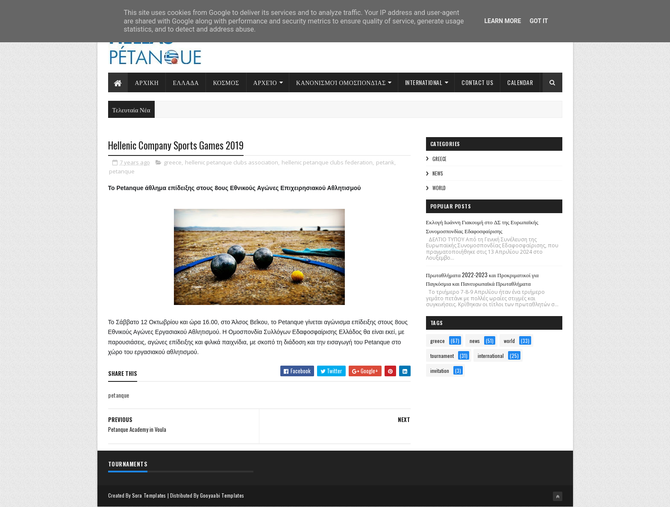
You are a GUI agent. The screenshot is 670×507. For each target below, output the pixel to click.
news (437, 173)
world (439, 188)
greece (173, 162)
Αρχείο (265, 82)
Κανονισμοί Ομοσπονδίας (341, 82)
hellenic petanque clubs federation (327, 162)
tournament (442, 355)
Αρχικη (147, 82)
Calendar (520, 82)
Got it (538, 21)
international (491, 355)
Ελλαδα (186, 82)
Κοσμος (226, 82)
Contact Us (477, 82)
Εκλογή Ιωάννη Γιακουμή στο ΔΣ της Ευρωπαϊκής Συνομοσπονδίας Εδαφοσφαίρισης (482, 226)
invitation (439, 370)
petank (385, 162)
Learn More (502, 21)
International (424, 82)
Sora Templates (149, 495)
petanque (122, 171)
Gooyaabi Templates (222, 495)
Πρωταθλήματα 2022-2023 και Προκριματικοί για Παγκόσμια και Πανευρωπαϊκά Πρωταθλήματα (482, 279)
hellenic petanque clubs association (231, 162)
